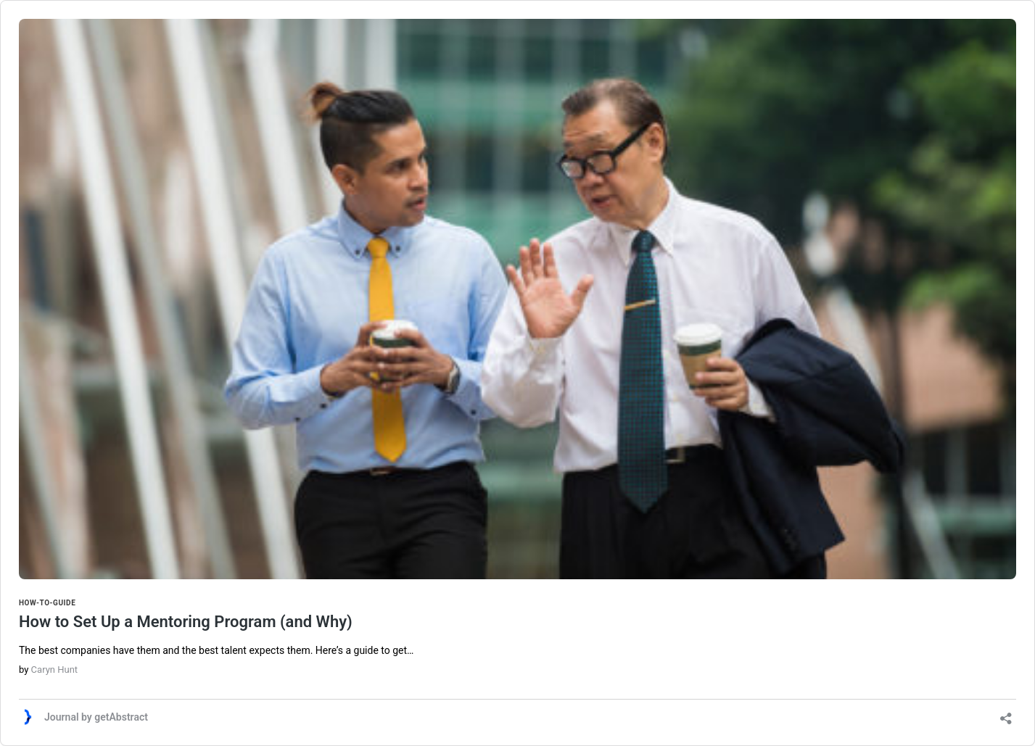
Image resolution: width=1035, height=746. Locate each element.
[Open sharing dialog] (1006, 714)
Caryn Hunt (54, 669)
